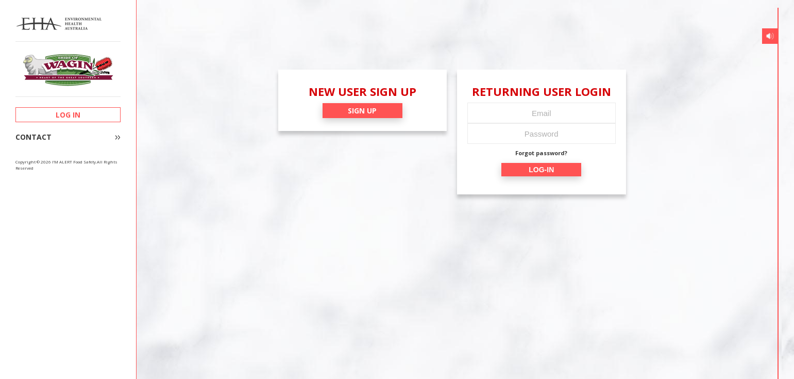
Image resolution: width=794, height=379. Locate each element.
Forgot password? (541, 153)
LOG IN (68, 115)
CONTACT (33, 137)
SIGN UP (362, 111)
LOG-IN (541, 170)
